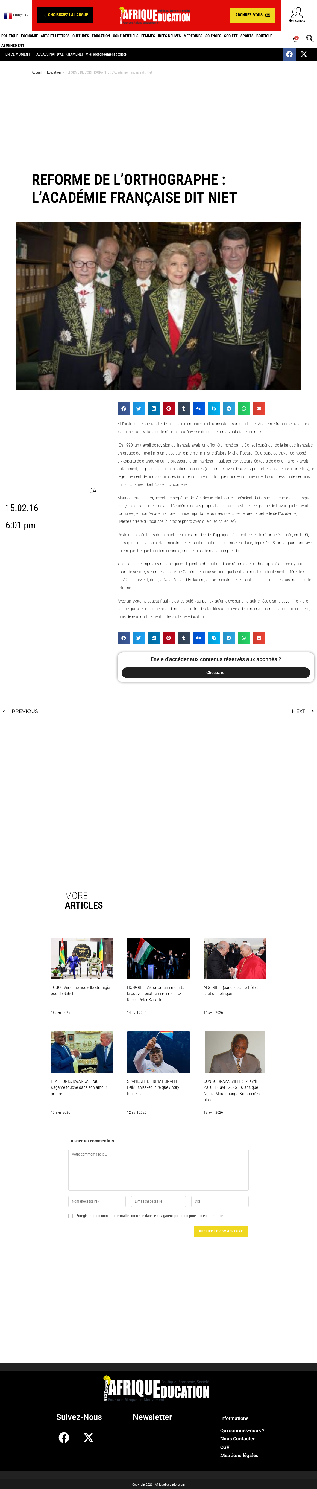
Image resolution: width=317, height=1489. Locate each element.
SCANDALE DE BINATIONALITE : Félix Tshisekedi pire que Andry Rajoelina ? (154, 1087)
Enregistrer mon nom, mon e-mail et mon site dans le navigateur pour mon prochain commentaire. (150, 1216)
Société (231, 36)
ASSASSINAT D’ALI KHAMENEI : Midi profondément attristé (81, 54)
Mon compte (297, 20)
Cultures (80, 36)
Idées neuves (169, 36)
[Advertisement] (158, 122)
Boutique (264, 36)
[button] (65, 15)
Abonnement (12, 45)
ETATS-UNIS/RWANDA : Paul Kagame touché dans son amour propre (79, 1087)
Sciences (213, 36)
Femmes (148, 36)
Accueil (37, 72)
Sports (247, 36)
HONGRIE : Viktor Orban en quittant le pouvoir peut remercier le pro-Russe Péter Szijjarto (157, 993)
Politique (9, 36)
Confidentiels (126, 36)
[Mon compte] (297, 12)
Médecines (193, 36)
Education (101, 36)
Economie (29, 36)
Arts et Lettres (55, 36)
